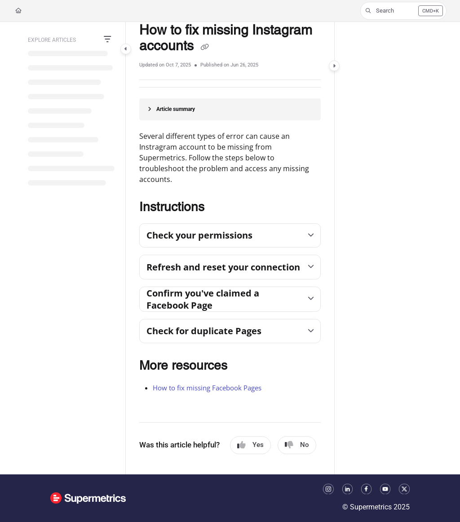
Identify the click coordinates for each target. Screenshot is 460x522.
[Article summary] (230, 109)
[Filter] (107, 40)
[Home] (18, 11)
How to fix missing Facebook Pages (207, 387)
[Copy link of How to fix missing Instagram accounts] (204, 47)
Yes (250, 445)
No (297, 445)
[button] (403, 11)
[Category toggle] (125, 49)
